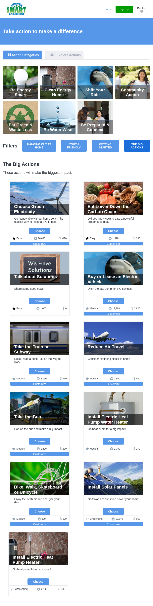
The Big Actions (137, 146)
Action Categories (25, 55)
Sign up (124, 9)
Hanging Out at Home (39, 146)
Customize (39, 243)
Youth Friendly (74, 146)
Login (108, 9)
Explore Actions (69, 55)
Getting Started (105, 146)
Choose (40, 231)
